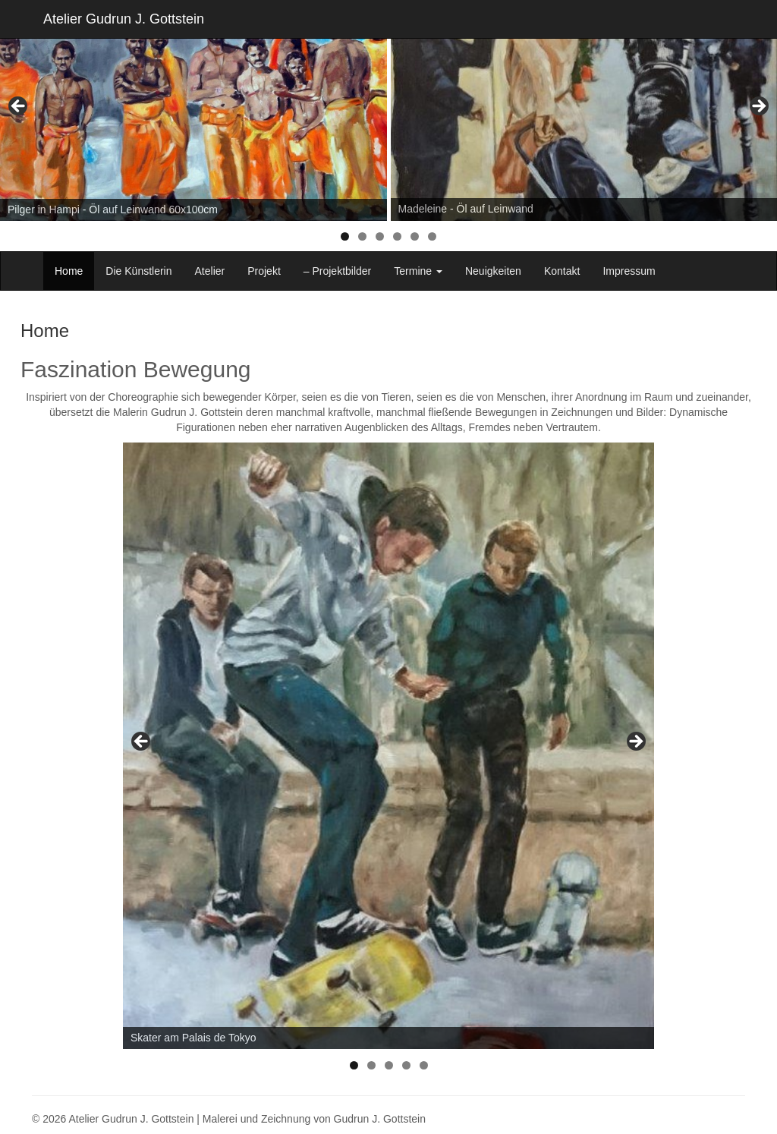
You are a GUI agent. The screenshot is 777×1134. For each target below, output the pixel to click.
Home (69, 271)
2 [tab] (362, 236)
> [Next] (758, 107)
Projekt (264, 271)
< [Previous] (19, 107)
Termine (418, 271)
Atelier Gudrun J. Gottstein (123, 19)
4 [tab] (397, 236)
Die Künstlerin (138, 271)
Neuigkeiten (493, 271)
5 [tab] (415, 236)
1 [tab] (345, 236)
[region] (388, 110)
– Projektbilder (338, 271)
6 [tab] (432, 236)
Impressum (628, 271)
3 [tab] (380, 236)
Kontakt (562, 271)
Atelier (210, 271)
